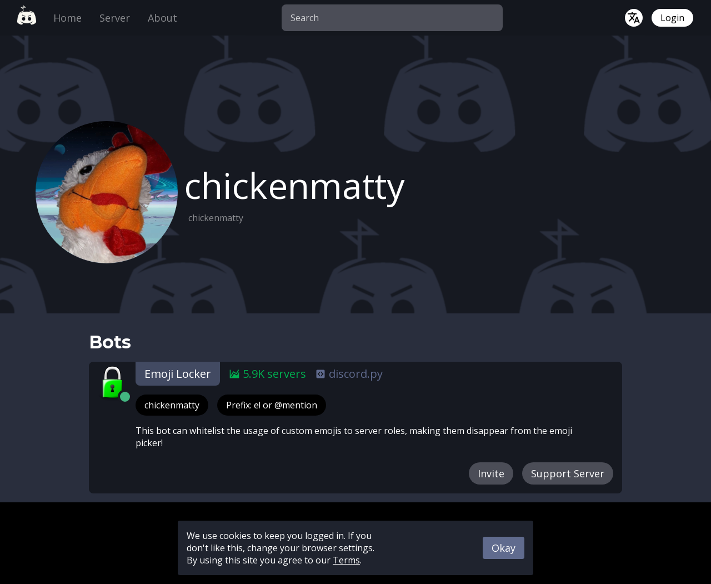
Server (114, 17)
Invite (491, 473)
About (162, 17)
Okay (503, 548)
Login (672, 18)
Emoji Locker (177, 373)
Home (67, 17)
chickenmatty (171, 405)
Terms (346, 560)
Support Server (567, 473)
